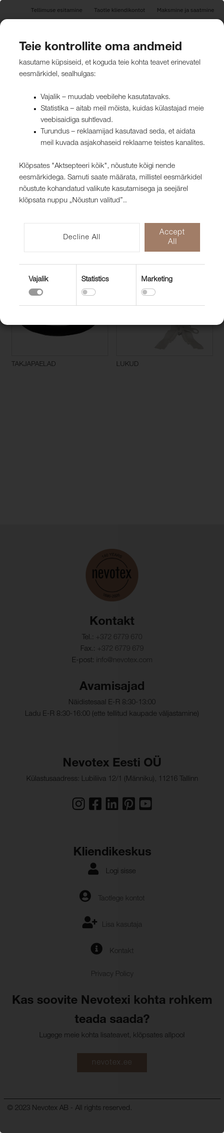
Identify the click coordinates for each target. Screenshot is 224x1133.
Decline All (82, 237)
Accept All (172, 237)
